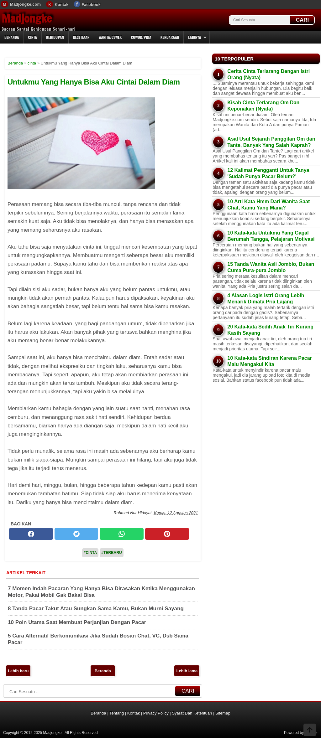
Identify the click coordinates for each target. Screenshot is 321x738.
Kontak (61, 4)
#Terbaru (111, 552)
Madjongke (27, 18)
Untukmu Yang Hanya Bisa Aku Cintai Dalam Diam (94, 82)
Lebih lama (186, 670)
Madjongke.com (25, 4)
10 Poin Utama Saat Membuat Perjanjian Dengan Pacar (77, 622)
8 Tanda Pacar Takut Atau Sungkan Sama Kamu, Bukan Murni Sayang (96, 609)
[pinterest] (167, 534)
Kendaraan (169, 37)
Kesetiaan (81, 37)
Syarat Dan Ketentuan (192, 713)
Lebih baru (18, 670)
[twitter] (76, 534)
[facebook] (31, 534)
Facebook (91, 4)
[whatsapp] (122, 534)
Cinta (32, 37)
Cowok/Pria (141, 37)
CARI (302, 20)
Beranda (11, 37)
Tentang (116, 713)
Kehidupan (55, 37)
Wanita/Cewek (110, 37)
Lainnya (194, 37)
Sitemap (222, 713)
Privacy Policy (156, 713)
